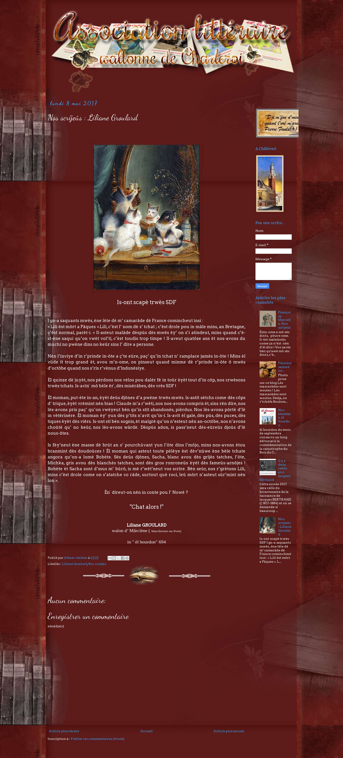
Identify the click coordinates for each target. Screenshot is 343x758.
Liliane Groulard (74, 564)
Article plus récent (64, 731)
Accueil (146, 731)
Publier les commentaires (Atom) (97, 739)
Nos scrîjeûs (97, 564)
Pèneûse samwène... (285, 367)
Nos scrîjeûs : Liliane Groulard (284, 526)
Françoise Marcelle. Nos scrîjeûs (284, 319)
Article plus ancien (228, 731)
